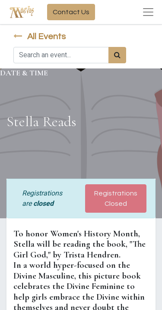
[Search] (117, 55)
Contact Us (71, 12)
